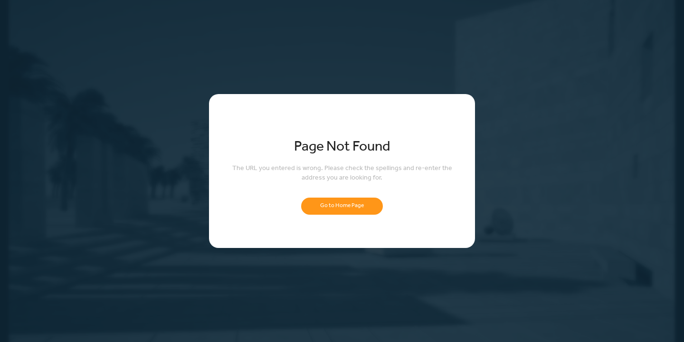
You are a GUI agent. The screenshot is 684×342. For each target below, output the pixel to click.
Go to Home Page (342, 206)
